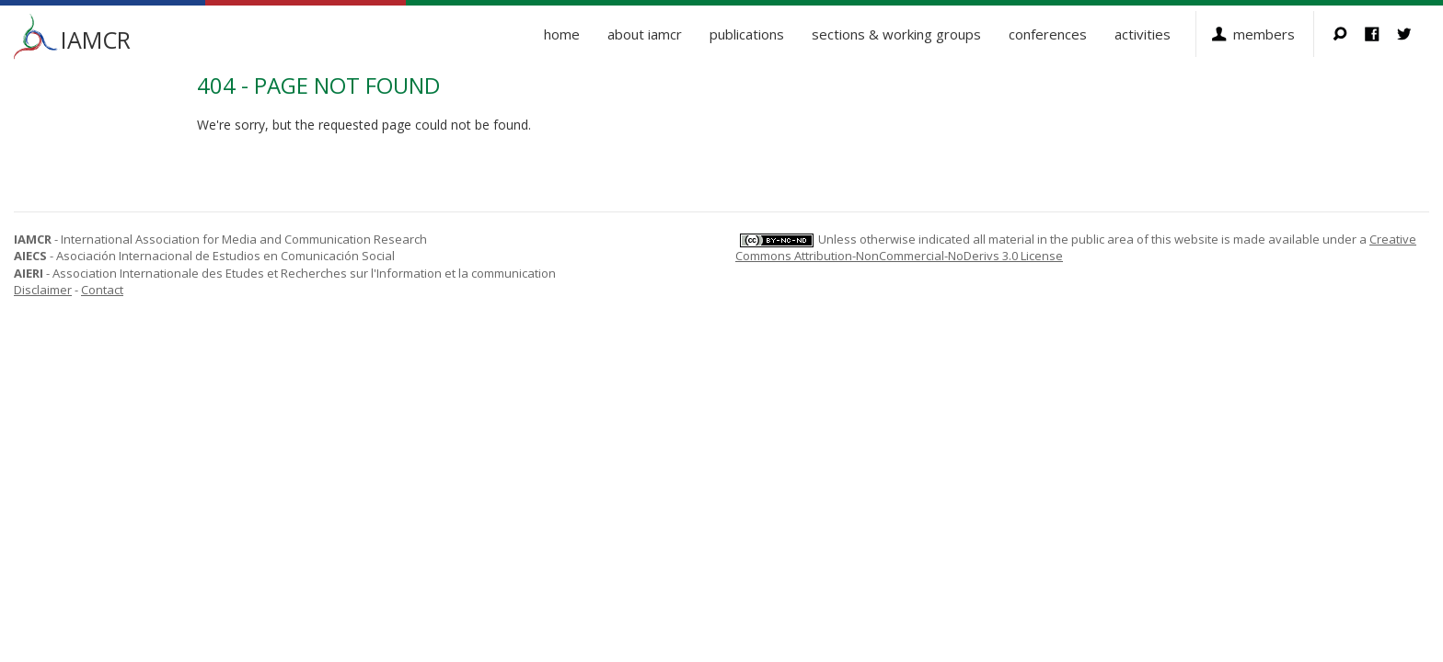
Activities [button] (1142, 34)
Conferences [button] (1048, 34)
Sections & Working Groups (896, 34)
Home (562, 34)
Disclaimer (43, 289)
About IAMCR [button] (644, 34)
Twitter (1413, 34)
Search (1349, 34)
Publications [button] (747, 34)
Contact (102, 289)
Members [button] (1264, 34)
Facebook (1381, 34)
